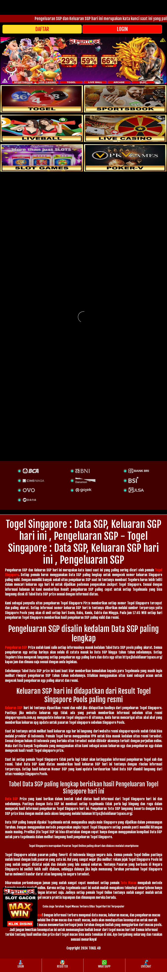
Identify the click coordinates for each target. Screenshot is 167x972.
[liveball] (125, 158)
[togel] (41, 98)
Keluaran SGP (13, 708)
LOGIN (122, 29)
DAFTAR (42, 29)
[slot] (125, 98)
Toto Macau (128, 883)
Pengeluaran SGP (16, 648)
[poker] (41, 158)
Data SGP (11, 799)
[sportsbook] (41, 128)
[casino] (125, 128)
